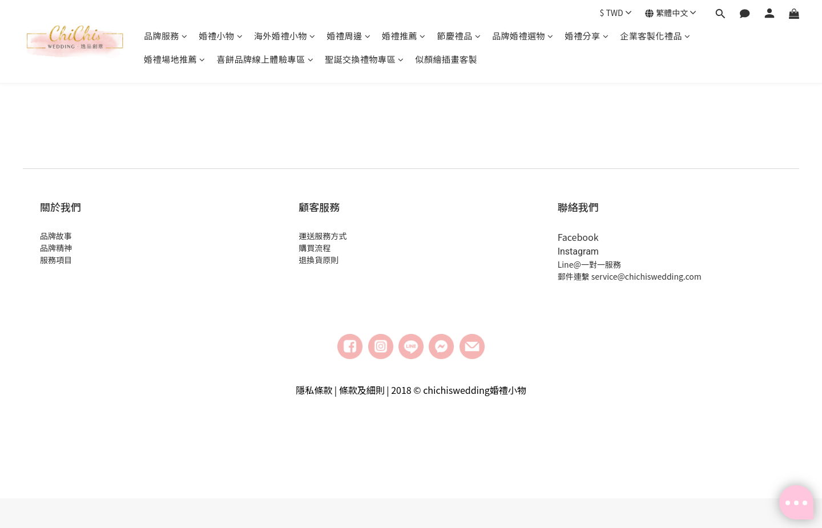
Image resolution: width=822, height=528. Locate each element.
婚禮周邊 (349, 36)
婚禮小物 (221, 36)
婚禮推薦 (404, 36)
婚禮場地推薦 (175, 59)
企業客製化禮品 (655, 36)
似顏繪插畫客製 (447, 59)
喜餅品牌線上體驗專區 (265, 59)
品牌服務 (166, 36)
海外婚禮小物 (285, 36)
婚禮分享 (587, 36)
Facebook (578, 237)
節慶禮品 (459, 36)
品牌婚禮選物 (523, 36)
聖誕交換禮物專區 (364, 59)
